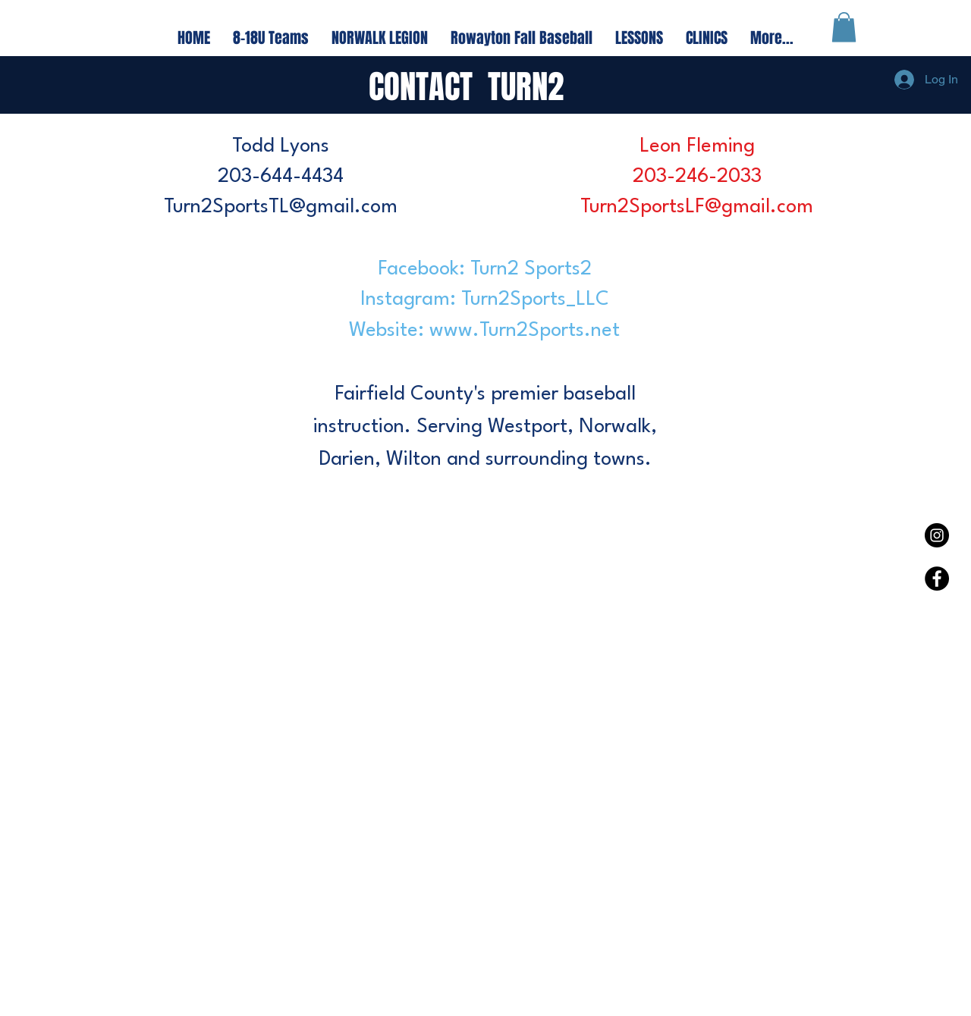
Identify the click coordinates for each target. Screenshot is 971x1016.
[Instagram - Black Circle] (937, 535)
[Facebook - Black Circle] (937, 578)
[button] (843, 27)
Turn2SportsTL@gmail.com (281, 207)
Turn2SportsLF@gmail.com (696, 207)
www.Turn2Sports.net (524, 330)
